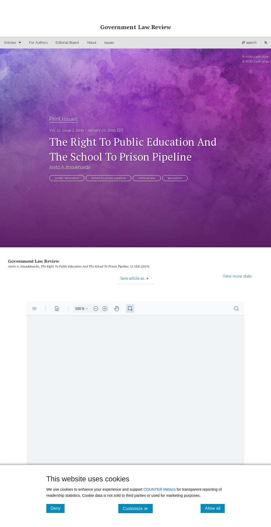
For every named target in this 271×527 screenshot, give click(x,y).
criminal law (146, 178)
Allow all (215, 508)
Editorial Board (67, 43)
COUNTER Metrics (159, 489)
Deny (58, 508)
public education (67, 178)
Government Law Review (33, 261)
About (91, 43)
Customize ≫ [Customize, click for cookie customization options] (137, 508)
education (175, 178)
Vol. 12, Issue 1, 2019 (66, 130)
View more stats (237, 276)
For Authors (38, 43)
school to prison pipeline (108, 178)
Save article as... (134, 278)
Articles (10, 43)
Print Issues (63, 119)
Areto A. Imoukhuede (69, 167)
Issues (109, 43)
